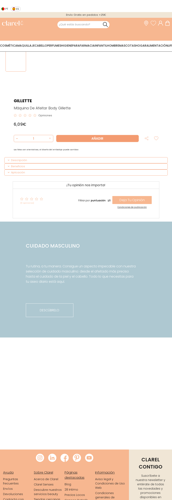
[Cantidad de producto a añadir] (33, 138)
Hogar (141, 46)
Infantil (101, 46)
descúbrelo (49, 310)
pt (6, 9)
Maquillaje (26, 46)
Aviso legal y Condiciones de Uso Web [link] (110, 483)
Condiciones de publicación (132, 207)
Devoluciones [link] (13, 494)
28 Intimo (71, 490)
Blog (68, 484)
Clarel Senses (44, 484)
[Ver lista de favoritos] (154, 23)
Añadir (97, 138)
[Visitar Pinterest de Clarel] (77, 458)
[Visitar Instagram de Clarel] (40, 458)
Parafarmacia (83, 46)
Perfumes (54, 46)
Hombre (113, 46)
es (17, 9)
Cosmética (8, 46)
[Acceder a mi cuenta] (161, 23)
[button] (49, 138)
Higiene (66, 46)
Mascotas (127, 46)
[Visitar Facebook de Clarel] (64, 458)
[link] (12, 23)
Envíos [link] (8, 489)
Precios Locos (75, 495)
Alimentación (157, 46)
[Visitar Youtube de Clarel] (89, 458)
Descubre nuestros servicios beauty (48, 492)
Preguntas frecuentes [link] (11, 481)
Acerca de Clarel (46, 479)
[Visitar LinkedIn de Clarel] (52, 458)
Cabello (41, 46)
